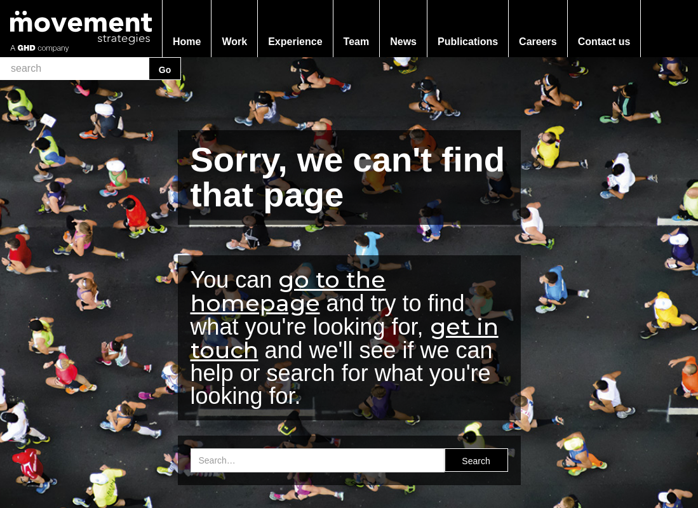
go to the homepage (288, 291)
